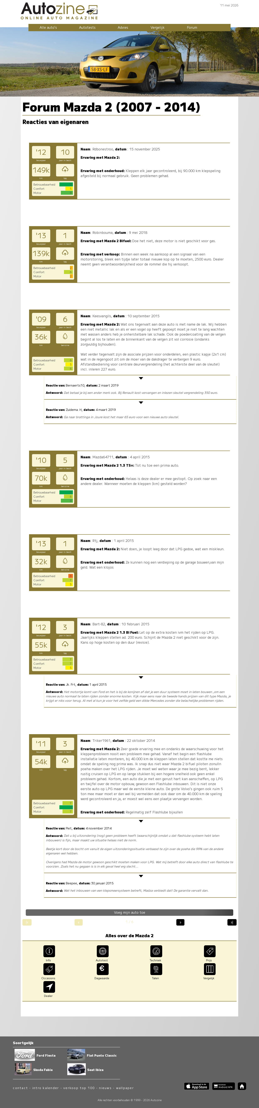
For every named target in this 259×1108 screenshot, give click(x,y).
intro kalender (45, 1088)
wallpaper (125, 1088)
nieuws (105, 1088)
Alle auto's (48, 27)
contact (20, 1088)
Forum (192, 27)
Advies (123, 27)
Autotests (87, 27)
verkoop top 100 (79, 1088)
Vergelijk (158, 27)
